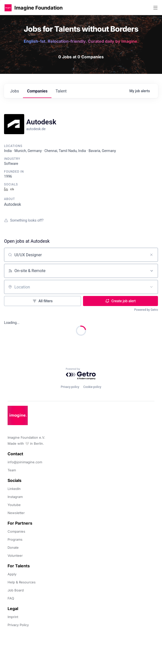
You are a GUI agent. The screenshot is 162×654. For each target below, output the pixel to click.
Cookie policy (92, 387)
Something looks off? (23, 220)
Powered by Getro (146, 310)
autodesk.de (35, 129)
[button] (8, 7)
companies (37, 91)
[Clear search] (151, 254)
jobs (14, 91)
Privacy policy (70, 387)
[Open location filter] (151, 286)
